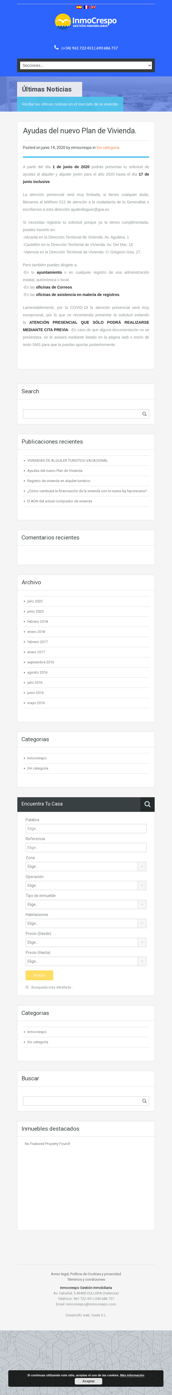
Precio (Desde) (38, 933)
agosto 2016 (37, 672)
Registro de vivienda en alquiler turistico (58, 481)
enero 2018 (36, 632)
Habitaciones (37, 914)
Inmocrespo (37, 758)
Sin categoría (107, 147)
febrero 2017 (37, 642)
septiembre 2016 (40, 662)
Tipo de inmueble (41, 895)
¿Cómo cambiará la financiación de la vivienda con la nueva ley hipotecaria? (87, 491)
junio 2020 (35, 611)
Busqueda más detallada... (50, 987)
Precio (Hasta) (38, 952)
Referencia (35, 839)
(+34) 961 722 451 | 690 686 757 (89, 48)
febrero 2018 (37, 621)
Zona (30, 858)
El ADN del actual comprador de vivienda (59, 501)
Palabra (32, 820)
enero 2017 (36, 652)
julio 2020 (34, 601)
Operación (35, 876)
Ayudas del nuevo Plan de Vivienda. (55, 471)
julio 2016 (34, 682)
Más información (132, 1375)
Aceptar (88, 1381)
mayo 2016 (36, 703)
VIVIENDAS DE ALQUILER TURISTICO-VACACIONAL (67, 460)
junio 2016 (35, 693)
